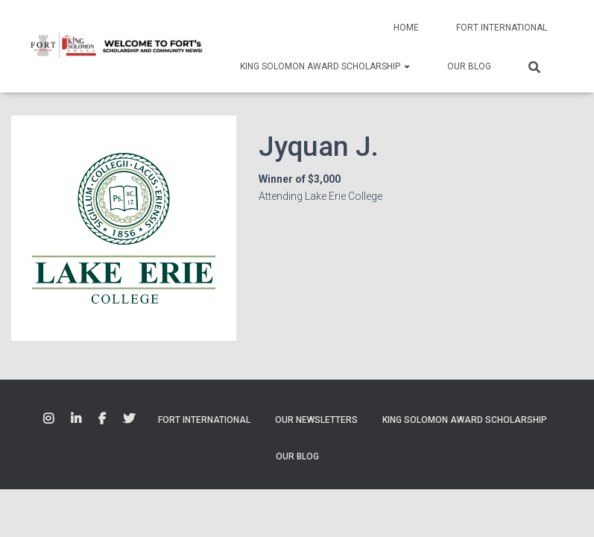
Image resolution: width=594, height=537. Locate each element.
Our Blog (469, 66)
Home (406, 27)
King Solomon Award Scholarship (325, 66)
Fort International (501, 27)
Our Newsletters (316, 420)
